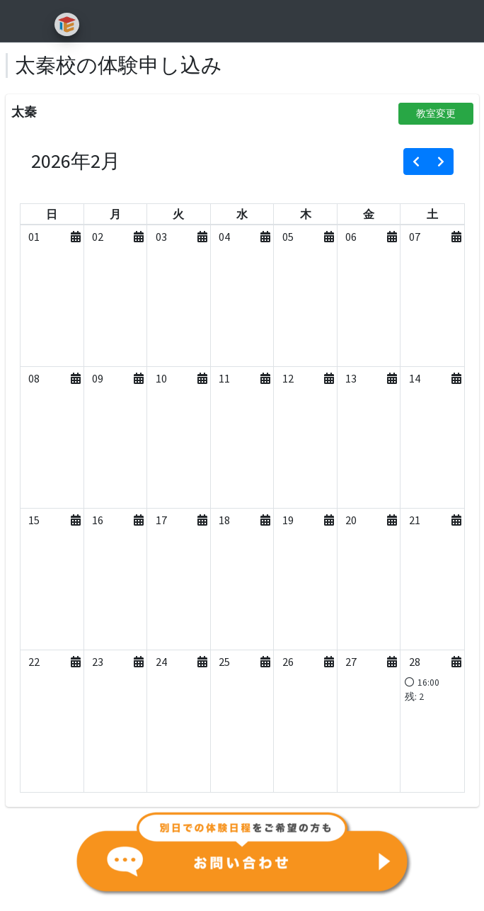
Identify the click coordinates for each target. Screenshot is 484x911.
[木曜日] (305, 214)
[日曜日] (51, 214)
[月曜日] (115, 214)
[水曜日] (242, 214)
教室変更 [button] (436, 113)
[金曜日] (368, 214)
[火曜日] (178, 214)
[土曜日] (432, 214)
